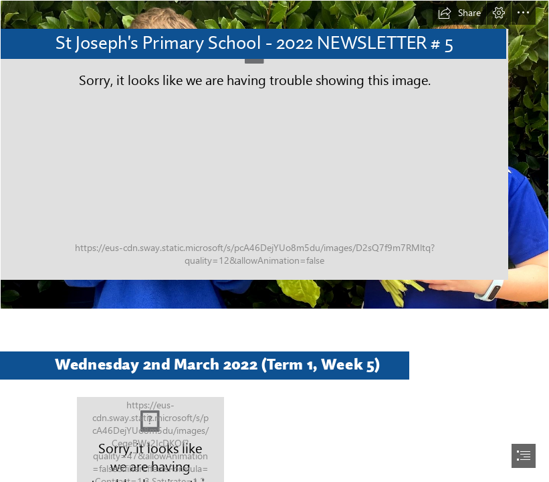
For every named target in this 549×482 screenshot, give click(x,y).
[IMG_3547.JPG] (274, 154)
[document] (274, 241)
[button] (459, 13)
